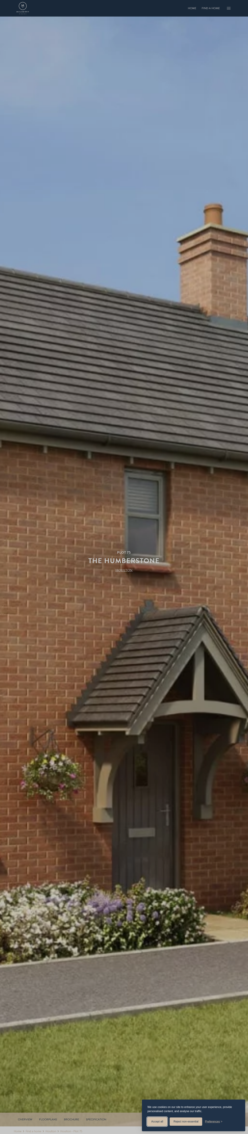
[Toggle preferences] (213, 1122)
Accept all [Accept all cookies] (157, 1121)
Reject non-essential (185, 1121)
